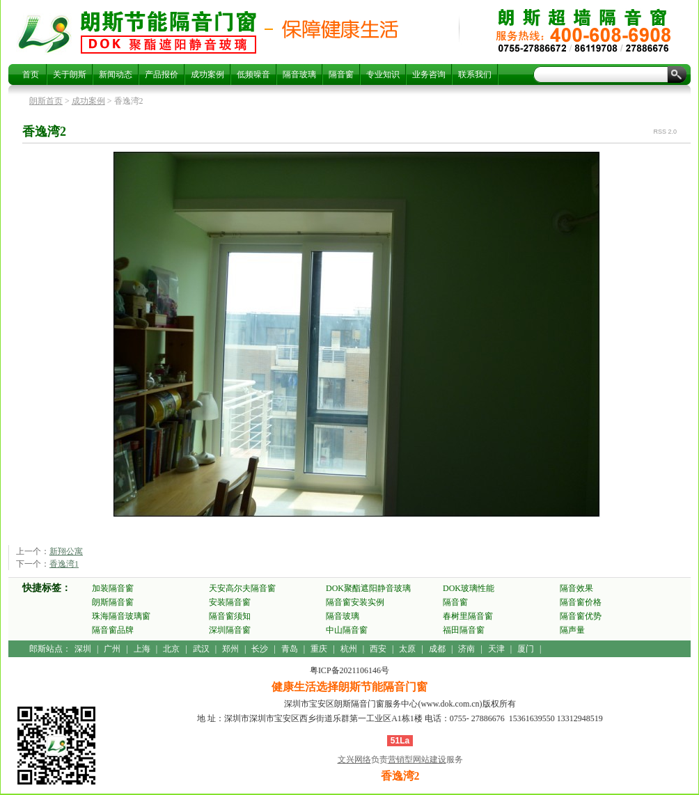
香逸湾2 (168, 32)
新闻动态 (115, 74)
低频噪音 (253, 74)
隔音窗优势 (581, 616)
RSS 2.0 (665, 131)
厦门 (525, 649)
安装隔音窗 (230, 602)
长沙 (259, 649)
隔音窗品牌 (113, 630)
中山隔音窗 (347, 630)
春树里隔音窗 (468, 616)
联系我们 (475, 74)
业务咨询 (429, 74)
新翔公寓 (66, 551)
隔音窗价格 (581, 602)
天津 (496, 649)
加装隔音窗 (113, 588)
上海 (142, 649)
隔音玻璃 (299, 74)
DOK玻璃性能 (468, 588)
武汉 (201, 649)
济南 (466, 649)
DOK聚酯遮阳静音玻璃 (368, 588)
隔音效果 (576, 588)
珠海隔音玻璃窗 (121, 616)
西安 (378, 649)
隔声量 (572, 630)
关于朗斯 (69, 74)
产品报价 (161, 74)
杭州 (348, 649)
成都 (437, 649)
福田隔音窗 (464, 630)
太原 (407, 649)
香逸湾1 (64, 564)
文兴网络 (354, 759)
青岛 (289, 649)
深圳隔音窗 (230, 630)
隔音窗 (341, 74)
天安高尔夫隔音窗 (242, 588)
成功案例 (207, 74)
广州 (112, 649)
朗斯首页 (46, 101)
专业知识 (383, 74)
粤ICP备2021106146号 (349, 670)
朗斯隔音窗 (113, 602)
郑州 (230, 649)
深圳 (82, 649)
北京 (171, 649)
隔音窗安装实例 (355, 602)
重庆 (319, 649)
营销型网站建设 (417, 759)
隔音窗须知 (230, 616)
